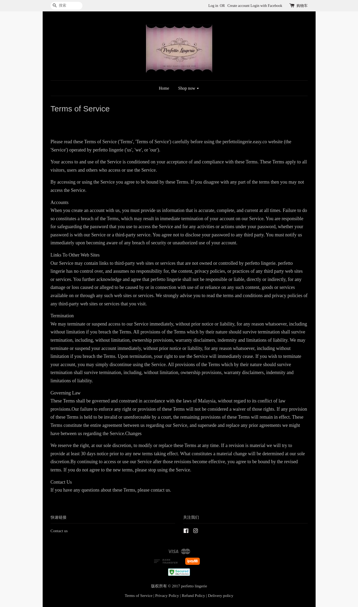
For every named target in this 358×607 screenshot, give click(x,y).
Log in (213, 6)
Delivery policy (220, 595)
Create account (238, 6)
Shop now (188, 88)
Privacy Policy (167, 595)
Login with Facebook (266, 6)
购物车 (302, 6)
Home (164, 88)
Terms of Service (138, 595)
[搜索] (66, 6)
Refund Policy (193, 595)
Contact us (59, 530)
